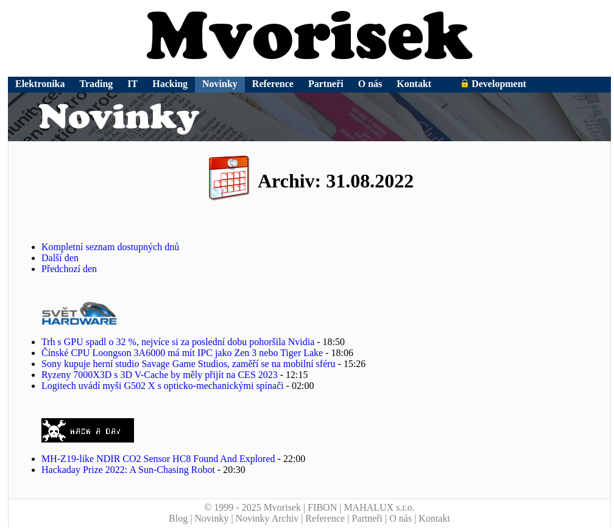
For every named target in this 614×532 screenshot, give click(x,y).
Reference (273, 84)
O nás (370, 84)
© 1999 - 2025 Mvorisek (252, 507)
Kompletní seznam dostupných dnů (110, 247)
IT (132, 84)
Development (493, 84)
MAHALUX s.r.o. (379, 507)
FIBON (322, 507)
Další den (60, 258)
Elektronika (40, 84)
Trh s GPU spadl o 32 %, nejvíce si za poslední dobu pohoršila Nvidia (177, 342)
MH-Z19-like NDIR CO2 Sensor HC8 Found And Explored (158, 458)
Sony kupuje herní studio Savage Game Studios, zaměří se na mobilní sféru (188, 364)
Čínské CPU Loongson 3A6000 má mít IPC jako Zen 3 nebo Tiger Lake (182, 353)
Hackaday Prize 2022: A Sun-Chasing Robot (128, 469)
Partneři (326, 84)
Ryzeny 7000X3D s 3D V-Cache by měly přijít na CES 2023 (159, 374)
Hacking (170, 84)
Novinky (220, 84)
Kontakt (414, 84)
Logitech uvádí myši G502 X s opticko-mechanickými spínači (162, 385)
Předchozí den (69, 269)
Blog (178, 518)
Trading (96, 84)
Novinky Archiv (267, 518)
